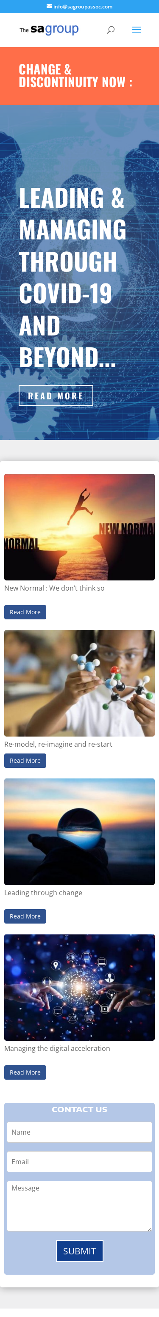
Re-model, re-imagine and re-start (58, 744)
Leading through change (43, 892)
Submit (79, 1251)
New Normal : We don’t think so (54, 588)
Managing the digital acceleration (57, 1048)
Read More (56, 395)
